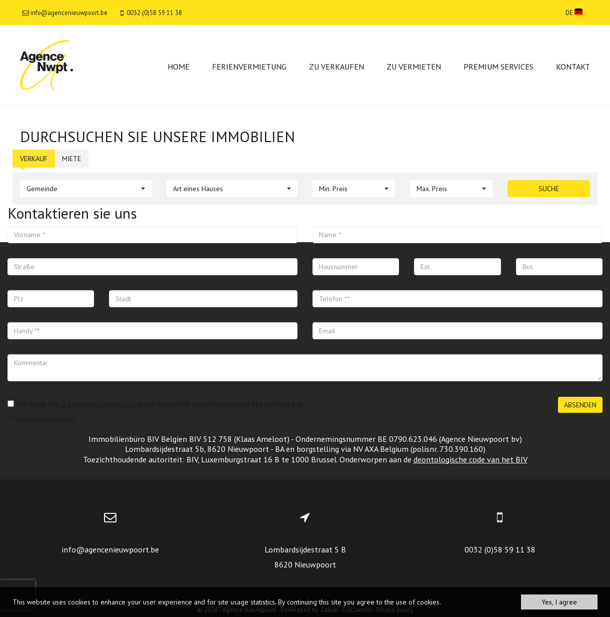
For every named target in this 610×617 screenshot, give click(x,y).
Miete (71, 158)
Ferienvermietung (249, 67)
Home (179, 67)
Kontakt (573, 67)
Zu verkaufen (336, 67)
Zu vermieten (413, 67)
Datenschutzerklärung (101, 404)
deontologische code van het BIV (471, 459)
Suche (548, 188)
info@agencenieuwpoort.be (110, 549)
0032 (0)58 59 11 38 (500, 549)
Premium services (499, 67)
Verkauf (34, 158)
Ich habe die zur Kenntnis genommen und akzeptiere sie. (160, 404)
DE (574, 13)
